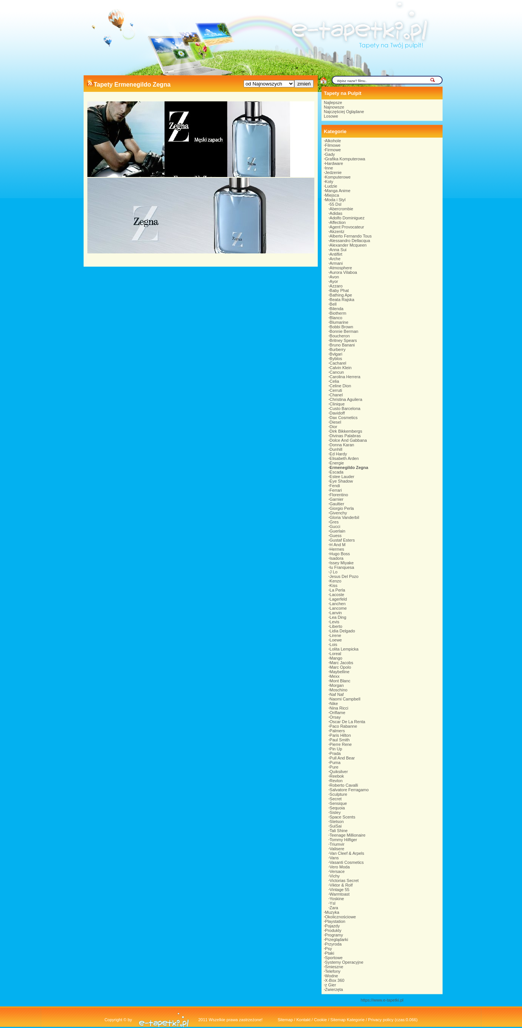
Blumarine (338, 322)
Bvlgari (335, 354)
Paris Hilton (340, 735)
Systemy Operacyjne (344, 962)
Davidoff (337, 413)
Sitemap (285, 1019)
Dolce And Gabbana (348, 440)
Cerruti (335, 390)
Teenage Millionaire (347, 835)
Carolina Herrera (344, 376)
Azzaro (335, 286)
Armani (336, 263)
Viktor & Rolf (341, 885)
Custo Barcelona (344, 408)
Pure (333, 767)
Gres (334, 522)
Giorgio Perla (341, 508)
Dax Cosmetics (343, 417)
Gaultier (336, 504)
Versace (337, 871)
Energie (336, 463)
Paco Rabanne (343, 726)
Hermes (336, 549)
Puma (334, 762)
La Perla (337, 590)
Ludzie (331, 186)
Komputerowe (338, 177)
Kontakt (303, 1019)
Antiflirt (335, 254)
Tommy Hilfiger (343, 839)
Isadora (336, 558)
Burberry (337, 349)
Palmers (337, 730)
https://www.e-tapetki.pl (381, 1000)
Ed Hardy (338, 454)
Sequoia (337, 808)
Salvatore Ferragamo (348, 789)
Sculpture (338, 794)
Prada (334, 753)
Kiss (333, 585)
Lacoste (336, 594)
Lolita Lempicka (343, 649)
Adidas (335, 213)
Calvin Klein (340, 367)
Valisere (336, 848)
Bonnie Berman (343, 331)
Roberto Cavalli (343, 785)
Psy (328, 948)
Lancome (337, 608)
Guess (335, 535)
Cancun (336, 372)
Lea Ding (337, 617)
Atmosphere (340, 268)
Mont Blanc (339, 681)
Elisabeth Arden (344, 458)
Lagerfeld (338, 599)
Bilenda (336, 308)
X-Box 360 (334, 980)
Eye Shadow (341, 481)
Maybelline (339, 671)
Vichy (334, 876)
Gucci (334, 526)
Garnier (336, 499)
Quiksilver (338, 771)
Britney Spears (343, 340)
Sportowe (333, 957)
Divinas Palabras (345, 435)
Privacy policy (380, 1019)
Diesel (335, 422)
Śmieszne (334, 966)
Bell (332, 304)
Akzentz (336, 231)
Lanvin (335, 612)
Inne (329, 168)
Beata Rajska (341, 299)
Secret (335, 799)
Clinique (337, 404)
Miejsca (332, 195)
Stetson (336, 821)
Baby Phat (339, 290)
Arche (334, 258)
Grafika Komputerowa (345, 159)
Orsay (334, 717)
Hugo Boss (339, 553)
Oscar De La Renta (347, 721)
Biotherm (337, 313)
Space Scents (342, 817)
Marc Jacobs (341, 662)
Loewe (335, 640)
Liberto (335, 626)
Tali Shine (338, 830)
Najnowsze (334, 107)
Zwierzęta (334, 989)
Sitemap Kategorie (347, 1019)
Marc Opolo (340, 667)
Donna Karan (341, 445)
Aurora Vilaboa (343, 272)
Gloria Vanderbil (344, 517)
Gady (330, 154)
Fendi (334, 485)
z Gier (330, 985)
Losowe (331, 116)
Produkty (333, 930)
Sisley (334, 812)
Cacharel (337, 363)
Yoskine (336, 898)
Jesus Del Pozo (343, 576)
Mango (335, 658)
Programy (334, 935)
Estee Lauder (341, 476)
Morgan (336, 685)
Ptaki (329, 953)
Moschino (338, 690)
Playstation (335, 921)
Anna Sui (337, 249)
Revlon (335, 780)
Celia (334, 381)
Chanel (336, 395)
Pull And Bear (342, 758)
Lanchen (337, 603)
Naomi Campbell (344, 699)
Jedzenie (333, 172)
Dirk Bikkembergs (345, 431)
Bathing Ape (340, 295)
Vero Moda (339, 867)
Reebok (336, 776)
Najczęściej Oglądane (344, 111)
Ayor (333, 281)
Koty (329, 181)
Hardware (334, 163)
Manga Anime (337, 190)
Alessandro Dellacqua (349, 240)
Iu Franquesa (341, 567)
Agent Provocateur (346, 227)
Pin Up (335, 749)
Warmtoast (339, 894)
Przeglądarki (336, 939)
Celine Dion (340, 386)
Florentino (338, 494)
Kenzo (335, 581)
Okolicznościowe (340, 917)
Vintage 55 (339, 889)
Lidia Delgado (342, 631)
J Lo (333, 572)
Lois (333, 644)
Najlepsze (333, 102)
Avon (334, 277)
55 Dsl (335, 204)
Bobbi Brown (341, 327)
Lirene (335, 635)
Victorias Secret (344, 880)
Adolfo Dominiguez (346, 218)
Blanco (335, 317)
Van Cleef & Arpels (346, 853)
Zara (333, 907)
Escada (336, 472)
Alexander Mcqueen (348, 245)
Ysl (332, 903)
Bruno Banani (342, 345)
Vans (334, 858)
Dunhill (335, 449)
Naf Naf (336, 694)
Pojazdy (332, 926)
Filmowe (332, 145)
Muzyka (332, 912)
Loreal (335, 653)
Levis (334, 622)
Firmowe (333, 150)
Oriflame (337, 712)
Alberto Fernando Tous (350, 236)
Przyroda (333, 944)
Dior (333, 426)
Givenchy (338, 513)
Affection (337, 222)
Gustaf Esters (342, 540)
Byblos (335, 358)
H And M (337, 544)
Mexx (334, 676)
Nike (333, 703)
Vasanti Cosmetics (346, 862)
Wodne (331, 976)
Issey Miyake (341, 563)
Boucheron (339, 336)
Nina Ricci (338, 708)
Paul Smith (339, 740)
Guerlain (337, 531)
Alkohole (333, 140)
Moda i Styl (335, 199)
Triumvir (336, 844)
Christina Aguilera (345, 399)
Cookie (320, 1019)
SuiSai (335, 826)
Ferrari (335, 490)
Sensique (338, 803)
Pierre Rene (340, 744)
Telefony (332, 971)
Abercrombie (341, 209)
